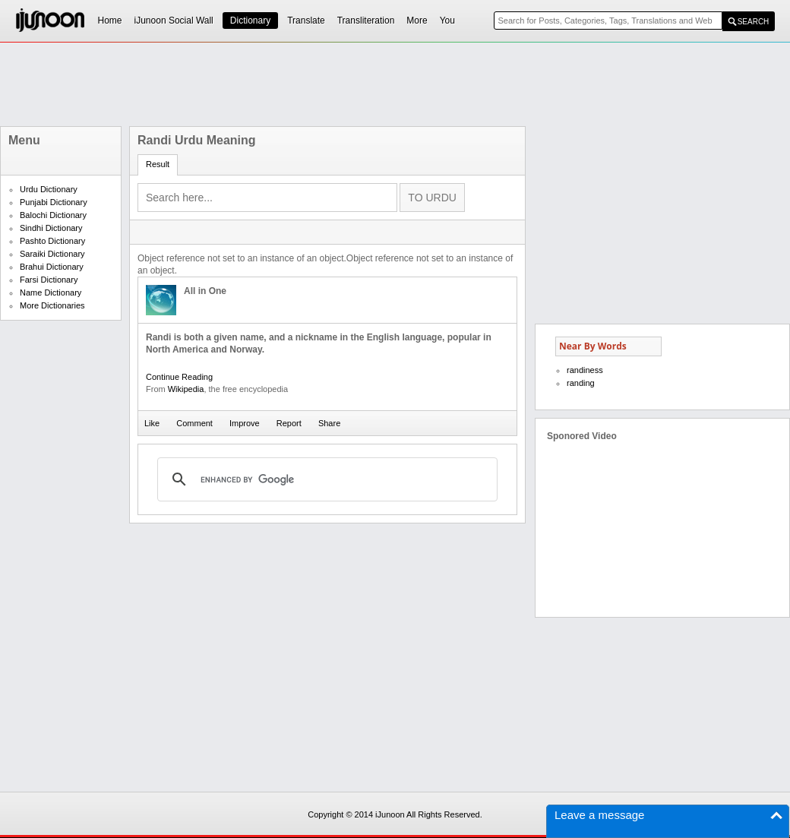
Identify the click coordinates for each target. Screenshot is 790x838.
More (416, 20)
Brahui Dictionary (52, 266)
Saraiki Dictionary (52, 253)
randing (581, 382)
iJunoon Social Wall (173, 20)
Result (157, 164)
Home (110, 20)
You (447, 20)
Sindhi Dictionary (51, 227)
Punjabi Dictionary (53, 202)
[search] (325, 479)
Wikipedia (186, 389)
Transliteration (366, 20)
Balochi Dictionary (53, 215)
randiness (585, 370)
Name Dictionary (50, 292)
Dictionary (250, 20)
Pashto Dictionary (52, 240)
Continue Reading (179, 376)
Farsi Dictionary (48, 279)
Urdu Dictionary (48, 189)
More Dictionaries (52, 305)
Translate (306, 20)
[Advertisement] (395, 84)
